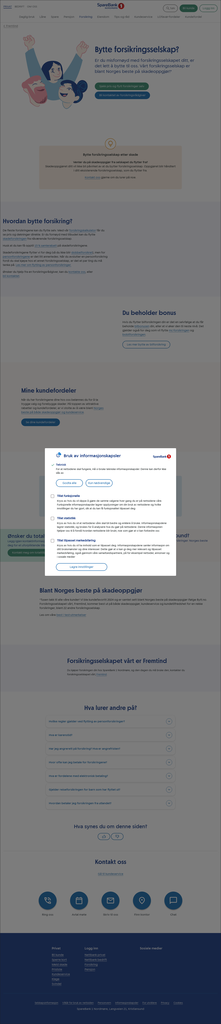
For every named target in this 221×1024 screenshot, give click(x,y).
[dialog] (110, 512)
